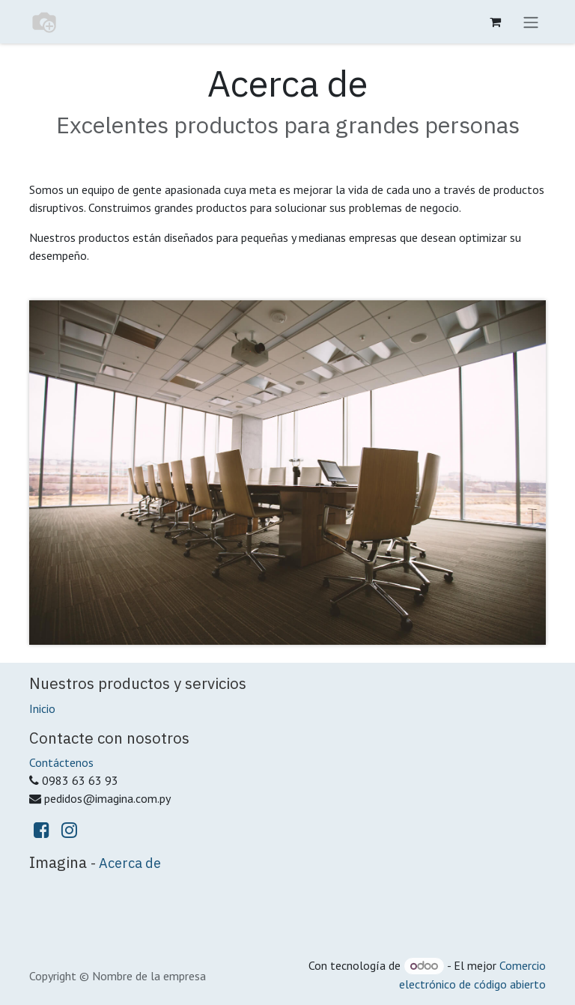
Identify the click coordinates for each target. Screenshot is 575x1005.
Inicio (42, 708)
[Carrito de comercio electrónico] (495, 22)
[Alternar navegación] (531, 21)
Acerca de (130, 863)
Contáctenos (61, 762)
